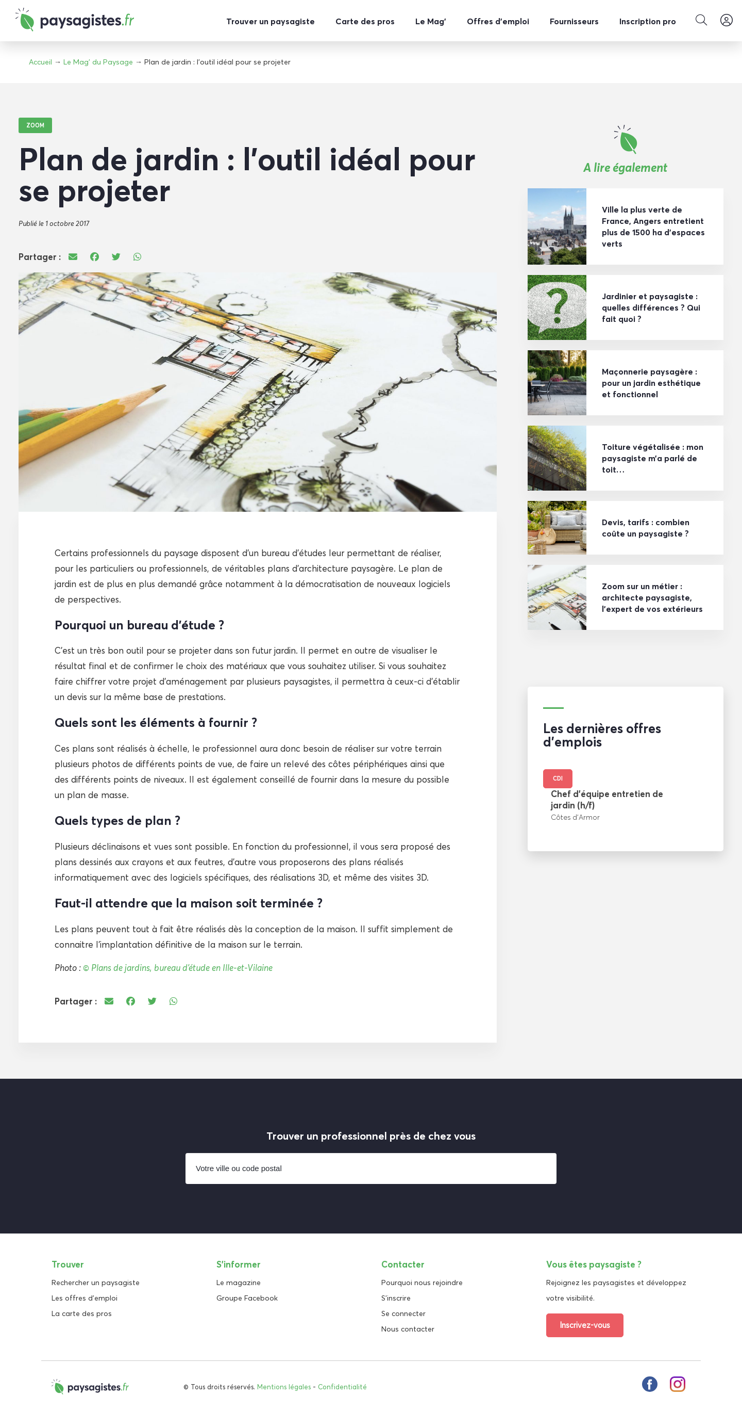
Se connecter (403, 1313)
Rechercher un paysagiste (96, 1282)
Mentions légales (284, 1386)
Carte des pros (365, 21)
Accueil (40, 62)
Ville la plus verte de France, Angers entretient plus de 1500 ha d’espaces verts (653, 226)
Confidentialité (342, 1386)
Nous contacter (407, 1328)
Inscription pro (647, 21)
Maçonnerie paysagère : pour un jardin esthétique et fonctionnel (651, 382)
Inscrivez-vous (585, 1324)
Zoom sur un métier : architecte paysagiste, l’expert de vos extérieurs (652, 596)
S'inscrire (396, 1297)
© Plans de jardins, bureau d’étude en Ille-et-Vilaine (178, 967)
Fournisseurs (574, 21)
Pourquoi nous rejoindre (422, 1282)
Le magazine (238, 1282)
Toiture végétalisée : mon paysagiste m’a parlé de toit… (652, 457)
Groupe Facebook (247, 1297)
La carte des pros (82, 1313)
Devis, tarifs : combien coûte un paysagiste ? (645, 527)
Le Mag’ (430, 21)
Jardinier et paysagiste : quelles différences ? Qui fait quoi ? (651, 306)
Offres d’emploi (498, 21)
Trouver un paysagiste (270, 21)
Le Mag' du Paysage (98, 62)
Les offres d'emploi (84, 1297)
